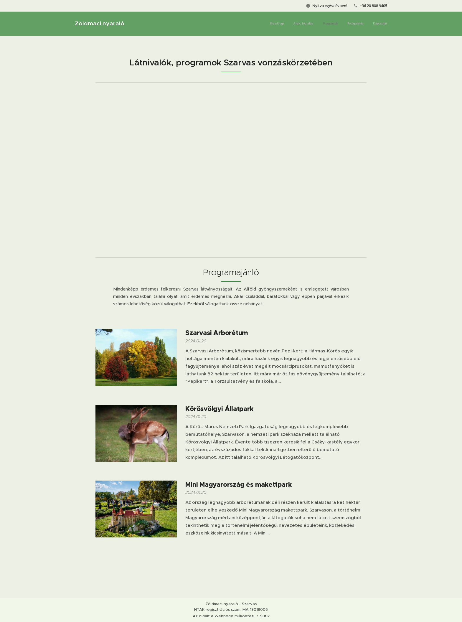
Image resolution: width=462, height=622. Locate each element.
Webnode (223, 615)
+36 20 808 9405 (373, 5)
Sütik (265, 615)
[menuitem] (351, 24)
